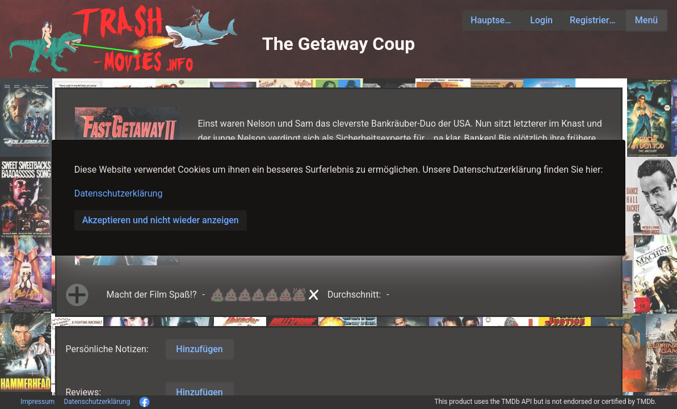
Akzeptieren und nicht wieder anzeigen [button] (160, 220)
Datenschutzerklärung (118, 193)
